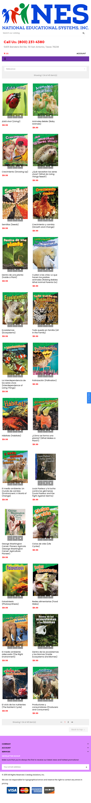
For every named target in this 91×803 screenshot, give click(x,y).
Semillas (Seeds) (10, 224)
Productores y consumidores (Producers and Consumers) (45, 707)
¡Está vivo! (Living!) (11, 121)
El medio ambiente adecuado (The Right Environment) (12, 654)
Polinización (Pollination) (44, 380)
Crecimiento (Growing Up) (15, 171)
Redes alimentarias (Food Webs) (45, 602)
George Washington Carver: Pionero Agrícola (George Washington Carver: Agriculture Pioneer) (14, 548)
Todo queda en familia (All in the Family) (45, 331)
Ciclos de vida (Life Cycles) (41, 545)
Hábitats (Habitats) (11, 435)
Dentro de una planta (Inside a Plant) (12, 276)
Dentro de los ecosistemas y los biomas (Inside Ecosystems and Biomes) (45, 654)
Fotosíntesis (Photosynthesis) (10, 602)
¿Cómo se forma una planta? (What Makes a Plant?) (43, 438)
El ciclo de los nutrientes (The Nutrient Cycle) (14, 706)
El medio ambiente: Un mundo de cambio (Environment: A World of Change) (14, 492)
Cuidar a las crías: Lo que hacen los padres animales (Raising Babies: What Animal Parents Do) (45, 278)
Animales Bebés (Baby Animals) (43, 122)
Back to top (78, 729)
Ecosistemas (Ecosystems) (9, 331)
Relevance (45, 68)
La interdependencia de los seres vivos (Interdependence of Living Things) (14, 384)
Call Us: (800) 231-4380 (24, 42)
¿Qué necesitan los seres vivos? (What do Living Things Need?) (44, 174)
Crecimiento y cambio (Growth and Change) (43, 225)
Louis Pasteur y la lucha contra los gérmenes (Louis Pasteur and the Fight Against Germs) (43, 492)
